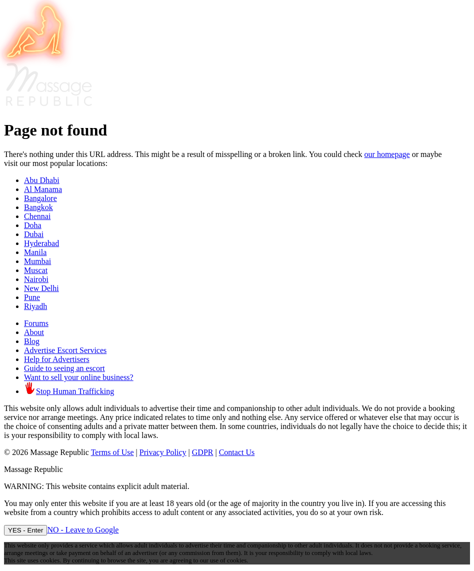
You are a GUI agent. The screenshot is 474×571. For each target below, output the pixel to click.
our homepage (387, 154)
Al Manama (43, 189)
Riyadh (35, 306)
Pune (32, 297)
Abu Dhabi (42, 180)
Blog (32, 341)
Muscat (36, 270)
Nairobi (36, 279)
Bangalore (40, 198)
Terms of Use (112, 452)
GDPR (203, 452)
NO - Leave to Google (82, 530)
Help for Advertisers (57, 359)
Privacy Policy (163, 452)
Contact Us (237, 452)
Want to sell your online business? (79, 377)
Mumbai (37, 261)
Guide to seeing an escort (64, 368)
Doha (33, 225)
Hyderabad (41, 243)
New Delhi (41, 288)
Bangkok (38, 207)
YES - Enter (25, 530)
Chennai (37, 216)
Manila (35, 252)
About (34, 332)
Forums (36, 323)
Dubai (34, 234)
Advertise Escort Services (65, 350)
